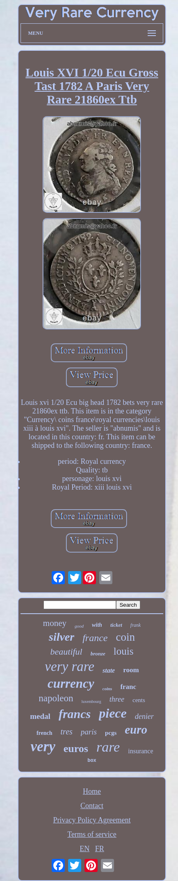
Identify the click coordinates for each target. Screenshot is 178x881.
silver (61, 636)
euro (136, 729)
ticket (116, 625)
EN (84, 849)
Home (92, 791)
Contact (91, 806)
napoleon (56, 698)
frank (135, 625)
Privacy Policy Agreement (92, 820)
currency (71, 683)
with (97, 625)
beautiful (66, 651)
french (44, 733)
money (54, 623)
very (42, 746)
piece (113, 713)
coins (107, 688)
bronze (98, 654)
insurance (140, 751)
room (131, 670)
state (109, 670)
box (91, 761)
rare (108, 746)
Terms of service (91, 834)
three (117, 699)
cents (138, 700)
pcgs (110, 733)
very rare (69, 666)
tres (67, 731)
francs (75, 714)
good (79, 625)
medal (40, 716)
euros (76, 748)
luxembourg (91, 701)
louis (124, 651)
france (94, 638)
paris (89, 731)
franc (128, 687)
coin (125, 637)
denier (144, 716)
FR (99, 849)
